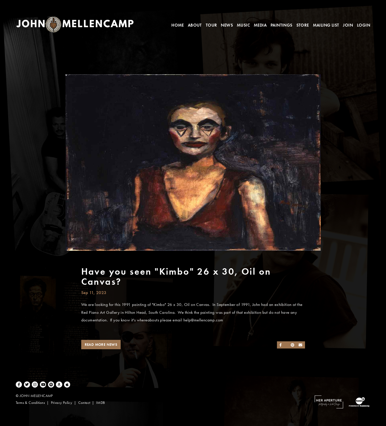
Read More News (101, 344)
